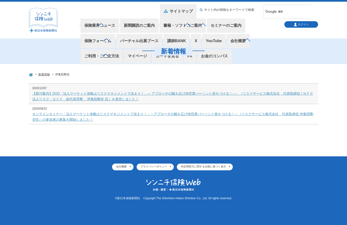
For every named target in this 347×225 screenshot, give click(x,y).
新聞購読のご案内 (135, 21)
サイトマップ (182, 10)
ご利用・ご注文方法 (224, 29)
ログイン (301, 24)
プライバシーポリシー (153, 166)
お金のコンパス (139, 36)
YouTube (171, 29)
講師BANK (136, 29)
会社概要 (193, 29)
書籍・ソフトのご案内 (176, 21)
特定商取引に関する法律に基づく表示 (203, 166)
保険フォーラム (252, 21)
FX (116, 36)
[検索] (280, 12)
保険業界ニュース (98, 21)
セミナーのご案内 (216, 21)
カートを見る (95, 36)
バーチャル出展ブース (102, 29)
